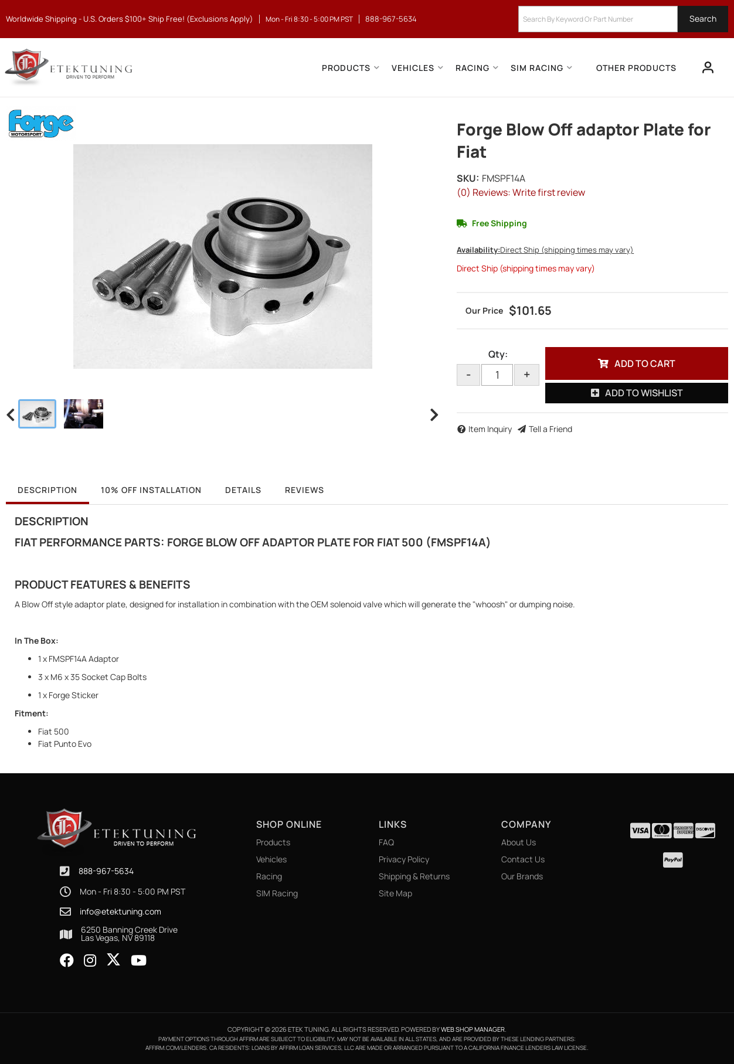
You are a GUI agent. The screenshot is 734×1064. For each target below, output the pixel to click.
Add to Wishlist (644, 392)
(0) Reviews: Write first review (521, 192)
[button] (623, 19)
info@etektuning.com (120, 911)
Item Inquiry (490, 428)
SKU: (468, 178)
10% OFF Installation (151, 489)
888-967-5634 (106, 870)
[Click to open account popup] (708, 67)
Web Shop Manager (473, 1029)
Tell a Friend (550, 428)
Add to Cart (644, 363)
